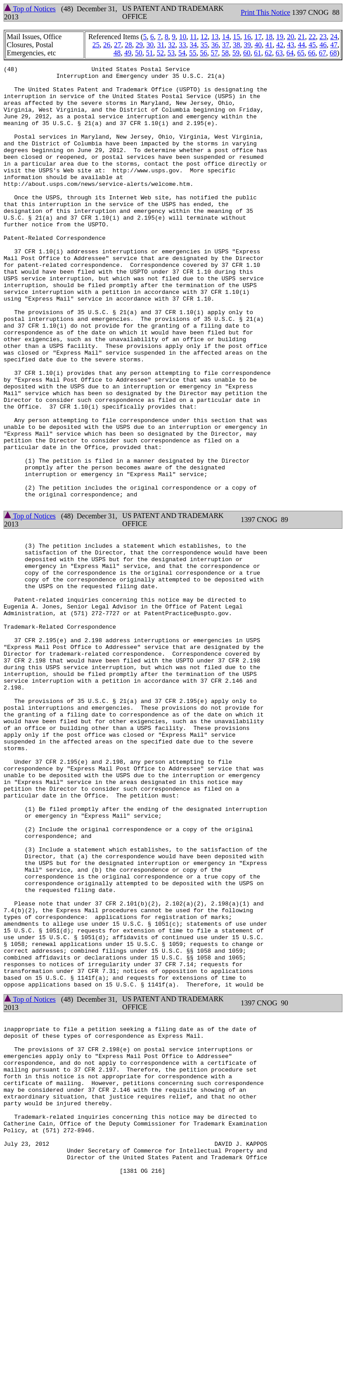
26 (106, 45)
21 (301, 37)
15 (236, 37)
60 (246, 53)
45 (312, 45)
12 (204, 37)
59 (236, 53)
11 (193, 37)
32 (171, 45)
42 (279, 45)
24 (333, 37)
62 (268, 53)
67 (322, 53)
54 (182, 53)
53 (171, 53)
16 (247, 37)
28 (128, 45)
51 (149, 53)
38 (236, 45)
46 (323, 45)
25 (96, 45)
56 (203, 53)
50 (138, 53)
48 (117, 53)
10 (183, 37)
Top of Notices (30, 9)
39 (247, 45)
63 (279, 53)
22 (312, 37)
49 (128, 53)
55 (192, 53)
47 (333, 45)
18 (269, 37)
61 (257, 53)
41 (269, 45)
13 (215, 37)
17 (258, 37)
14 (225, 37)
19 (279, 37)
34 (193, 45)
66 (311, 53)
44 (301, 45)
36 (215, 45)
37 (225, 45)
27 (117, 45)
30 (150, 45)
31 (160, 45)
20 (290, 37)
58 (225, 53)
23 (323, 37)
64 (290, 53)
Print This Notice (265, 12)
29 (139, 45)
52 (160, 53)
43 (290, 45)
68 (333, 53)
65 (301, 53)
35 (204, 45)
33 (182, 45)
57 (214, 53)
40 (258, 45)
